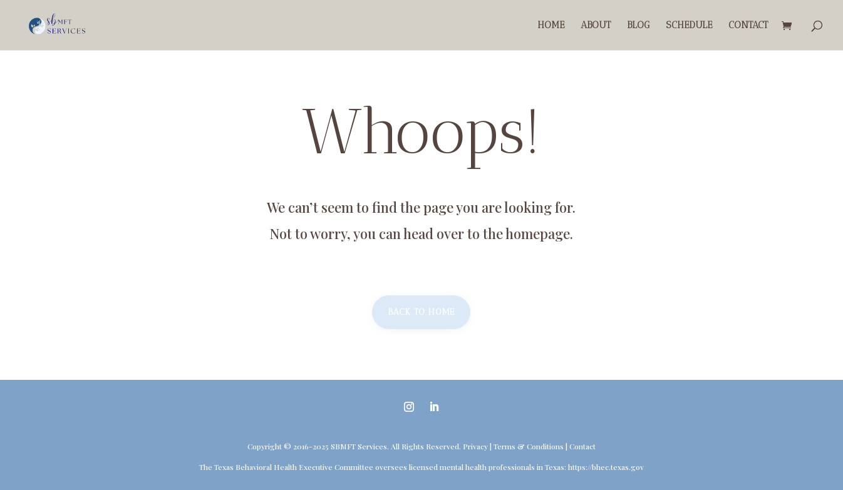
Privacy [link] (475, 446)
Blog (638, 26)
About (596, 26)
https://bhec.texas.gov (606, 467)
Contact (748, 26)
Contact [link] (582, 446)
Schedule (689, 26)
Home (550, 26)
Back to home (421, 312)
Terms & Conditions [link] (529, 446)
